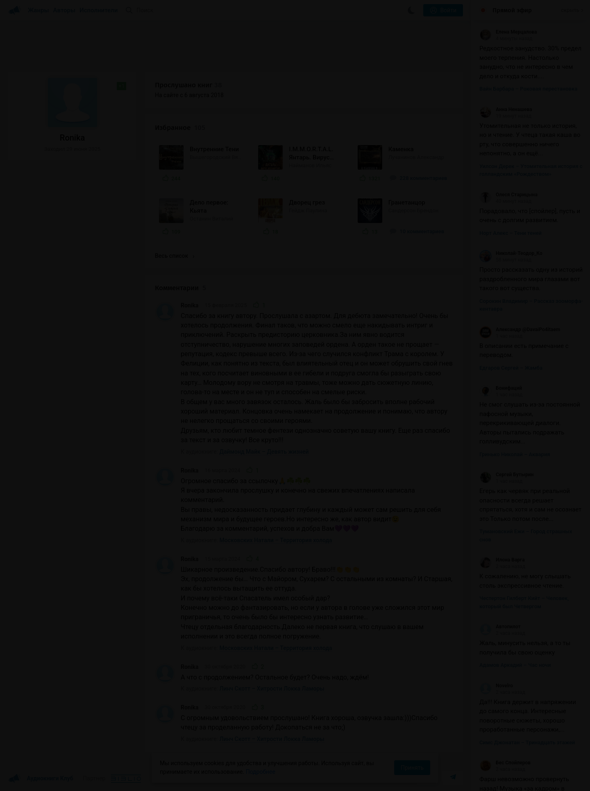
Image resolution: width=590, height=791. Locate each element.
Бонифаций (500, 388)
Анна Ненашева (505, 109)
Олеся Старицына (508, 194)
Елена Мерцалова (508, 32)
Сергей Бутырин (506, 474)
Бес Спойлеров (505, 762)
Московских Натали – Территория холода (276, 540)
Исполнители (98, 10)
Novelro (496, 685)
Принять (412, 767)
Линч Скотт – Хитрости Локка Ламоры (272, 688)
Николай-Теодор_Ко (510, 253)
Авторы (64, 10)
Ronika (189, 305)
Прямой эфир (512, 10)
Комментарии (180, 288)
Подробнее (260, 771)
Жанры (38, 10)
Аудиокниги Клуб (40, 779)
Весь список (174, 255)
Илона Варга (502, 560)
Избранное (180, 127)
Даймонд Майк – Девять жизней (264, 451)
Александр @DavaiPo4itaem (519, 329)
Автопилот (500, 626)
